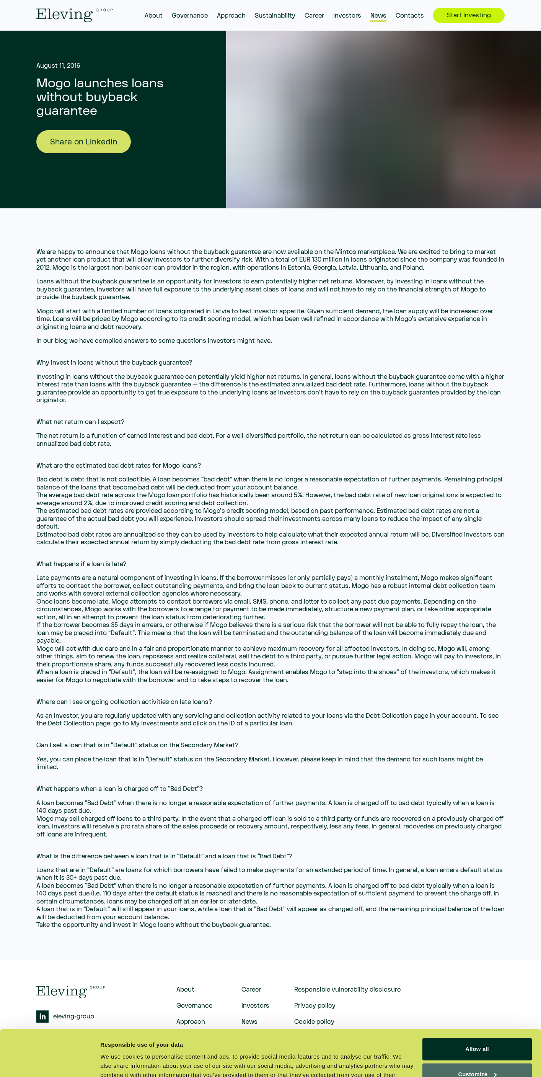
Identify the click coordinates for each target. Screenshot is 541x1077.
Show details (118, 1062)
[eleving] (74, 15)
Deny (477, 1055)
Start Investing (469, 15)
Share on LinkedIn (83, 142)
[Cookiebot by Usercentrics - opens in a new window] (49, 1062)
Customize (477, 1030)
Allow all (477, 1005)
